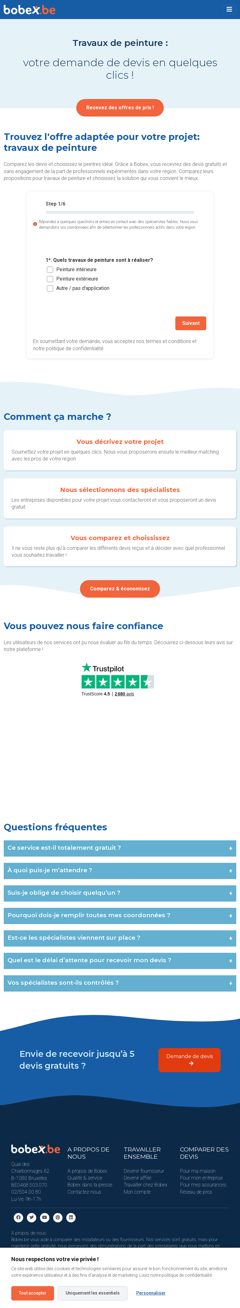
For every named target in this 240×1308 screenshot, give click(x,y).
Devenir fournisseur (144, 1170)
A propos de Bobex (87, 1170)
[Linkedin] (71, 1217)
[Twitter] (31, 1217)
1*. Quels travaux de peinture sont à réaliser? (99, 260)
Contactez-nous (84, 1191)
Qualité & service (85, 1177)
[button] (229, 9)
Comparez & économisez (120, 588)
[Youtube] (44, 1217)
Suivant (192, 323)
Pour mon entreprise (201, 1177)
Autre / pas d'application (82, 288)
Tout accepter (33, 1293)
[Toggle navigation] (229, 9)
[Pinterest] (57, 1217)
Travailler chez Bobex (146, 1184)
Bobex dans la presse (90, 1184)
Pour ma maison (198, 1170)
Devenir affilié (137, 1177)
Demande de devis (189, 1058)
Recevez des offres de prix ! (120, 108)
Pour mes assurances (203, 1184)
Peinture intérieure (76, 269)
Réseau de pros (196, 1191)
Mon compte (137, 1191)
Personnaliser (151, 1293)
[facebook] (18, 1217)
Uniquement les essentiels (93, 1293)
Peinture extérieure (77, 279)
